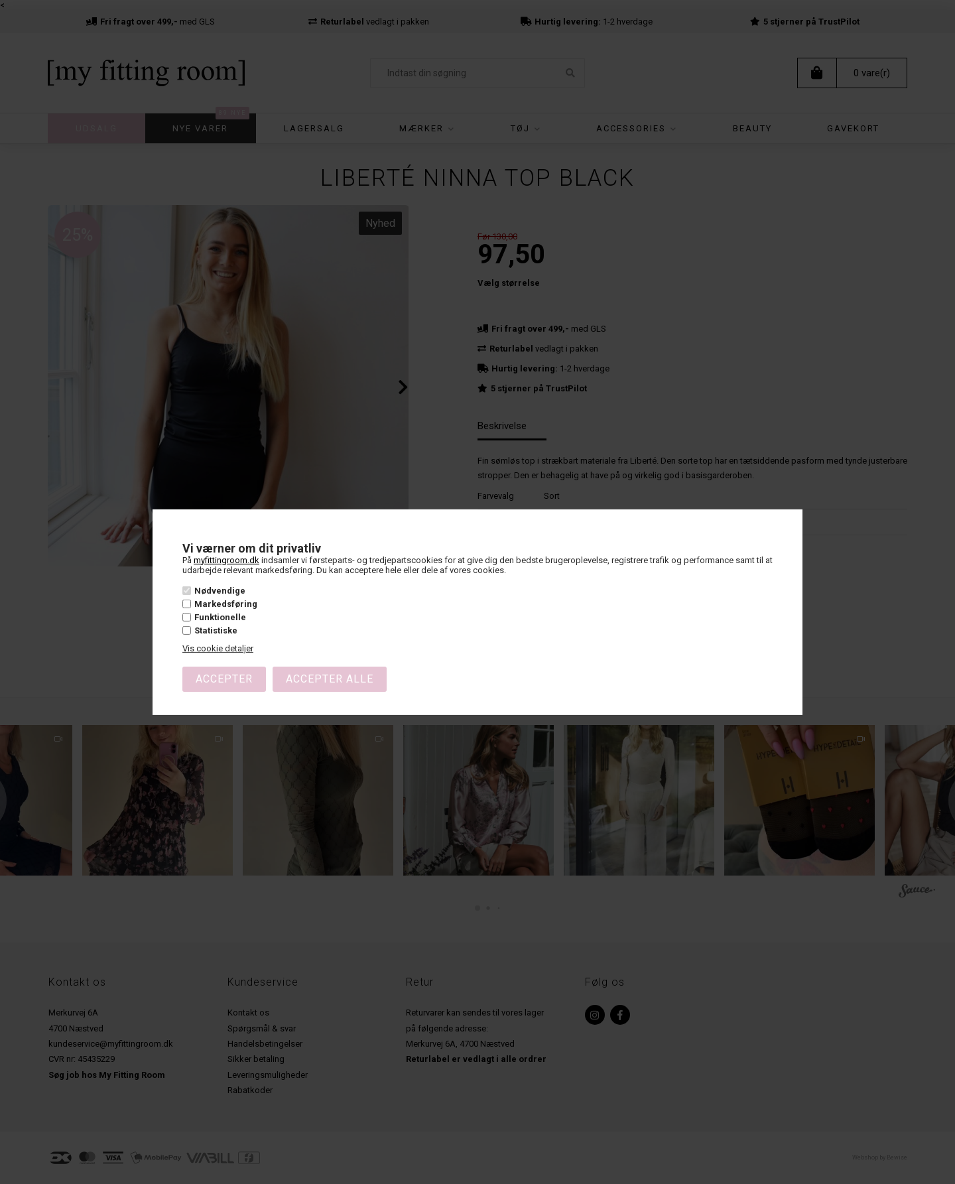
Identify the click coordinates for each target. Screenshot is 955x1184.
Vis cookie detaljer (217, 648)
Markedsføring (225, 604)
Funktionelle (220, 617)
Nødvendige (219, 590)
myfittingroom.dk (226, 559)
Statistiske (215, 630)
